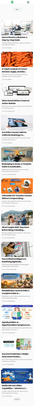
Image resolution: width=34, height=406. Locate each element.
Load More (17, 399)
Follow (17, 9)
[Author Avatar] (28, 2)
